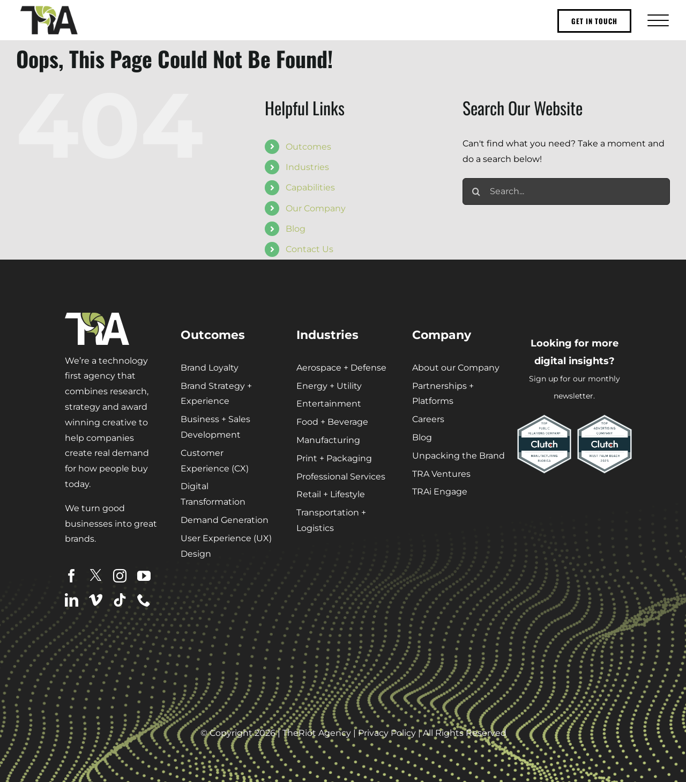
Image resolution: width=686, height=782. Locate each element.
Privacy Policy (387, 733)
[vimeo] (95, 600)
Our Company (316, 208)
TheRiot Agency (316, 733)
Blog (295, 229)
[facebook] (71, 575)
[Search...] (566, 191)
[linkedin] (71, 600)
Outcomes (308, 147)
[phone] (144, 600)
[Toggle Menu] (656, 20)
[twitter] (95, 575)
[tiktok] (119, 600)
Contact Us (309, 249)
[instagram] (119, 575)
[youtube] (144, 575)
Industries (307, 167)
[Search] (476, 191)
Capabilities (310, 187)
